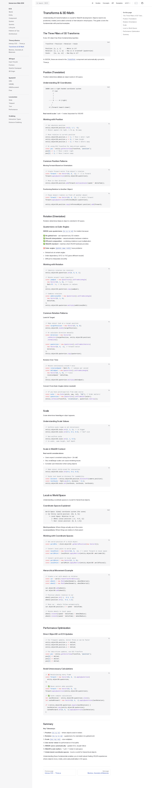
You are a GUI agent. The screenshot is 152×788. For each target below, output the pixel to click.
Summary (126, 34)
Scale (125, 25)
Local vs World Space (130, 28)
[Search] (42, 3)
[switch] (136, 3)
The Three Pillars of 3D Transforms (133, 15)
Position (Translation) (130, 19)
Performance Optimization (131, 31)
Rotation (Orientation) (130, 22)
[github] (142, 3)
